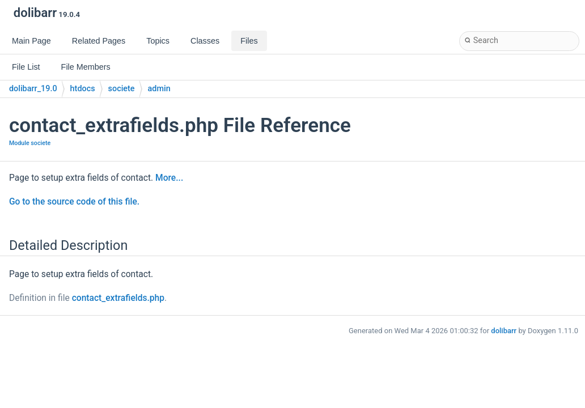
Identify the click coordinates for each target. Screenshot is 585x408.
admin (159, 89)
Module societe (29, 143)
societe (121, 89)
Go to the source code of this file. (74, 202)
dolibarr (503, 330)
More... (169, 178)
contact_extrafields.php (118, 298)
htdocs (82, 89)
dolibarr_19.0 (33, 89)
